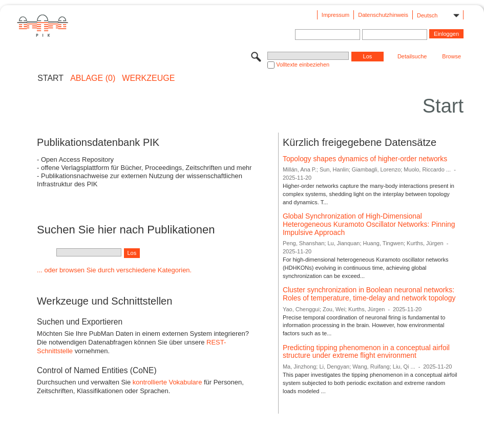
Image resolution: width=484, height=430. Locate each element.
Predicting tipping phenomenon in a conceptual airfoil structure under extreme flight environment (366, 351)
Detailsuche (412, 56)
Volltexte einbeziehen (302, 64)
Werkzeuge (148, 78)
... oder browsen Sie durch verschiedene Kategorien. (114, 270)
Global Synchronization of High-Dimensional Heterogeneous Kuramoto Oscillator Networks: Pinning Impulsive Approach (369, 224)
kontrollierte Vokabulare (167, 382)
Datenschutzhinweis (383, 15)
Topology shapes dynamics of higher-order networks (365, 159)
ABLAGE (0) (92, 78)
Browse (451, 56)
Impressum (335, 15)
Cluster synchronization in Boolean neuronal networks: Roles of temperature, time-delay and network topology (369, 294)
